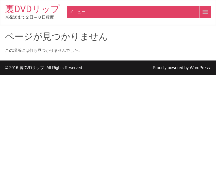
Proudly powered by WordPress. (182, 68)
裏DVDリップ (32, 9)
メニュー (77, 12)
